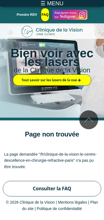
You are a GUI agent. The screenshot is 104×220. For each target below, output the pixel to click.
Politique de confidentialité (59, 208)
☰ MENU (51, 3)
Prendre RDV (27, 15)
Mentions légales (72, 202)
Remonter (88, 120)
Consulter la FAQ (52, 188)
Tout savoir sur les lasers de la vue (51, 80)
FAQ (45, 15)
